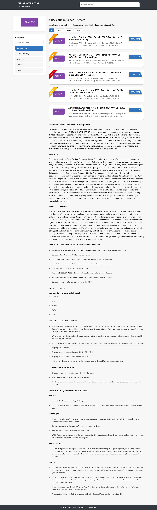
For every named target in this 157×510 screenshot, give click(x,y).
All (52, 30)
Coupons (60, 30)
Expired (78, 30)
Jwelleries (20, 59)
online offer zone (28, 3)
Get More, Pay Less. (24, 6)
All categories (22, 48)
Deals (69, 30)
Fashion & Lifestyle (23, 54)
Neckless (20, 65)
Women (19, 70)
